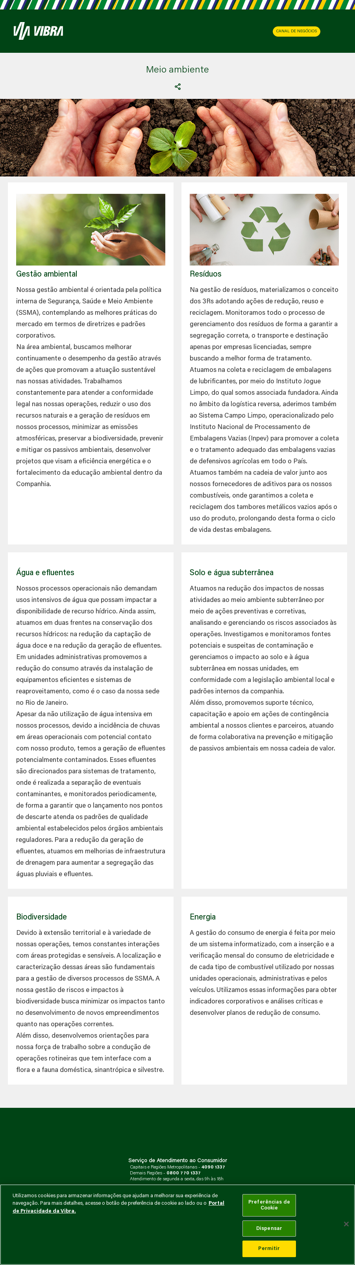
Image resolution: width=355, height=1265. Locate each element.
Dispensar (269, 1228)
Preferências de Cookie (269, 1205)
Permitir (269, 1248)
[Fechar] (346, 1224)
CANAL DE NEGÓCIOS (296, 31)
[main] (177, 1224)
